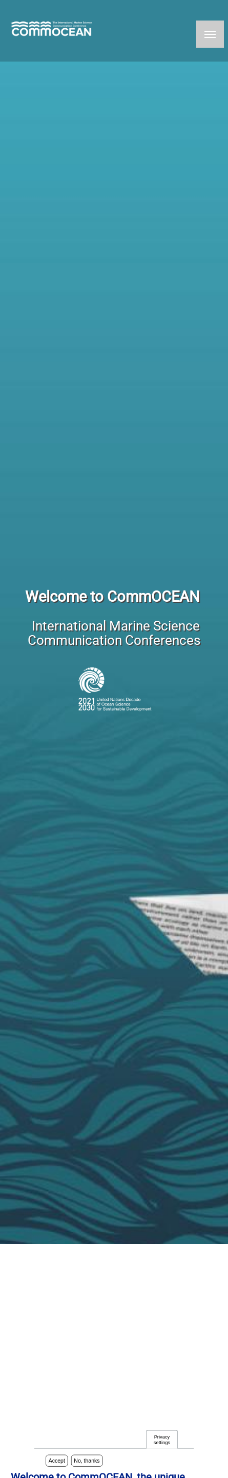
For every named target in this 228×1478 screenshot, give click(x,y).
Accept (57, 1462)
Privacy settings (162, 1440)
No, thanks (86, 1462)
